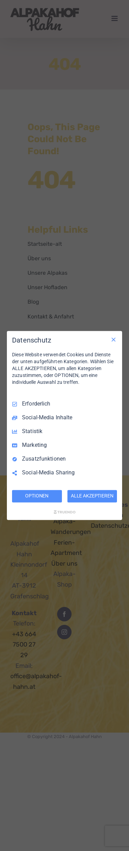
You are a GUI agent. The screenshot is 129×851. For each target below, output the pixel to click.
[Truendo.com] (64, 512)
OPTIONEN (37, 496)
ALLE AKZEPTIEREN (92, 496)
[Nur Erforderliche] (113, 339)
